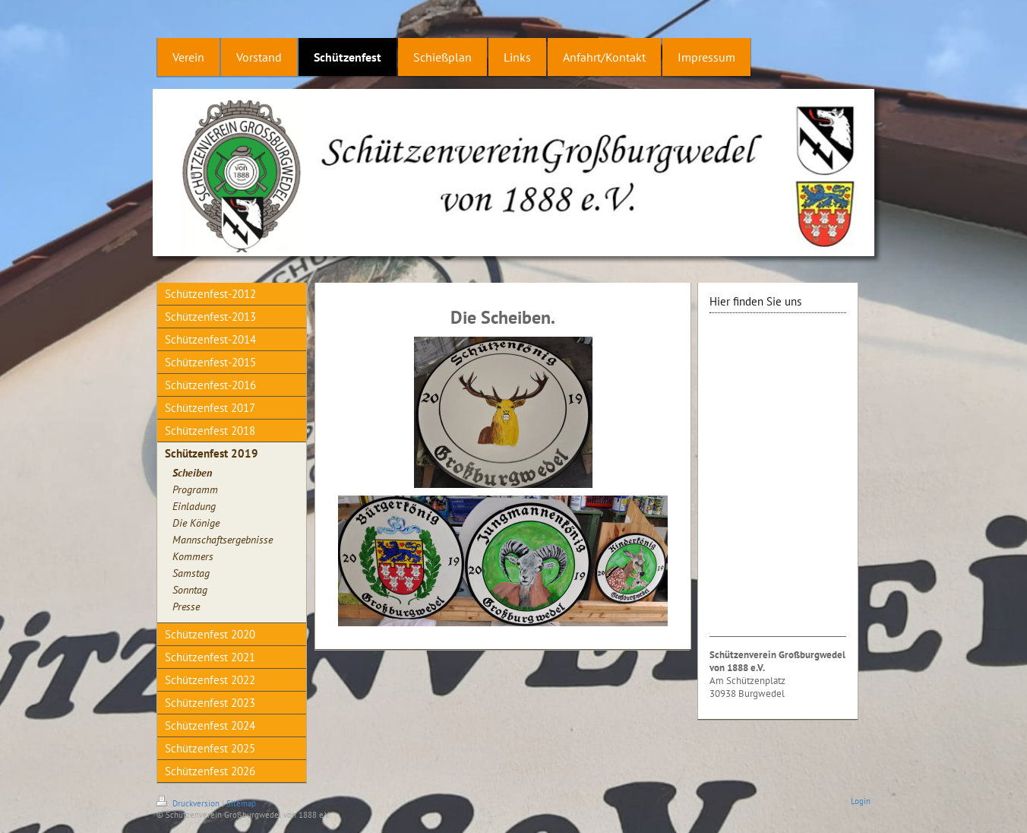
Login (861, 801)
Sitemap (241, 803)
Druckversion (189, 803)
